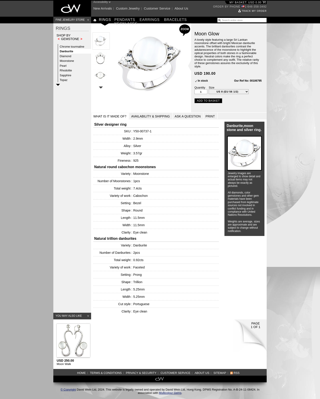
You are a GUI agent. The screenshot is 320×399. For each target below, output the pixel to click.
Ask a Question (188, 116)
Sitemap (220, 373)
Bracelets (175, 20)
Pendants (124, 20)
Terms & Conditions (106, 373)
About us (181, 8)
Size (211, 87)
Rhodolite (66, 70)
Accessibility (100, 2)
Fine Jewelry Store (70, 19)
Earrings (150, 20)
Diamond (65, 56)
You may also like (69, 315)
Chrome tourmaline (72, 46)
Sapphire (65, 75)
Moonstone (67, 60)
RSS (237, 373)
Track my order (254, 11)
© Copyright (68, 389)
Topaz (64, 80)
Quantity (199, 87)
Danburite (66, 51)
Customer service (157, 8)
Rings (105, 20)
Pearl (63, 65)
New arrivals (102, 8)
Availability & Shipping (150, 116)
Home (81, 373)
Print (210, 116)
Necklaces (126, 24)
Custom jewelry (128, 8)
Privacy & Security (141, 373)
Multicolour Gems (170, 393)
